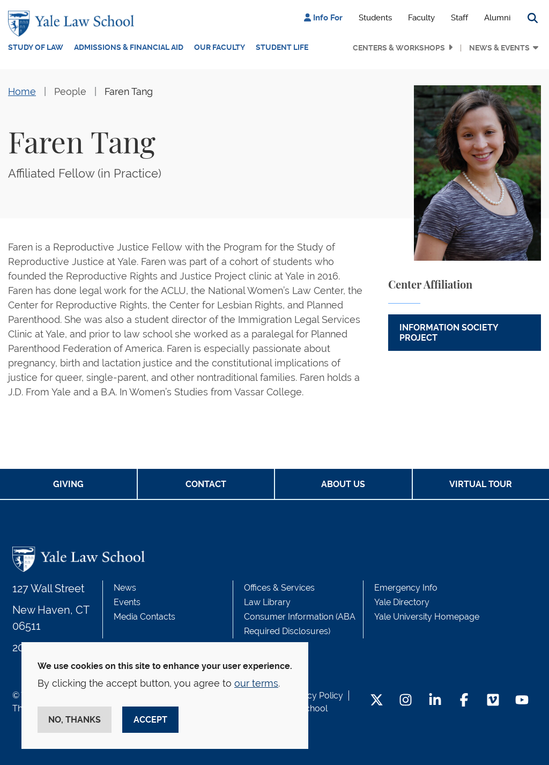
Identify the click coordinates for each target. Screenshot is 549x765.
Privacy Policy (315, 695)
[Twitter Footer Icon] (376, 701)
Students (375, 18)
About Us (343, 484)
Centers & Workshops (399, 47)
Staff (459, 18)
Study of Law (35, 47)
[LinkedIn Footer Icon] (435, 701)
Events (127, 602)
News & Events (499, 47)
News (125, 588)
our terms (256, 683)
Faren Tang (129, 91)
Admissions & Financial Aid (128, 47)
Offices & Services (279, 588)
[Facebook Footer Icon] (464, 701)
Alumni (497, 18)
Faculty (421, 18)
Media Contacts (144, 617)
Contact (206, 484)
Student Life (282, 47)
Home (22, 91)
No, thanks (74, 720)
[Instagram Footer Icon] (405, 701)
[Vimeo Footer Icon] (493, 701)
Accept (150, 720)
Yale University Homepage (426, 617)
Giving (68, 484)
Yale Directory (401, 602)
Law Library (267, 602)
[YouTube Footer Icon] (522, 701)
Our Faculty (219, 47)
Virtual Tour (480, 484)
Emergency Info (405, 588)
